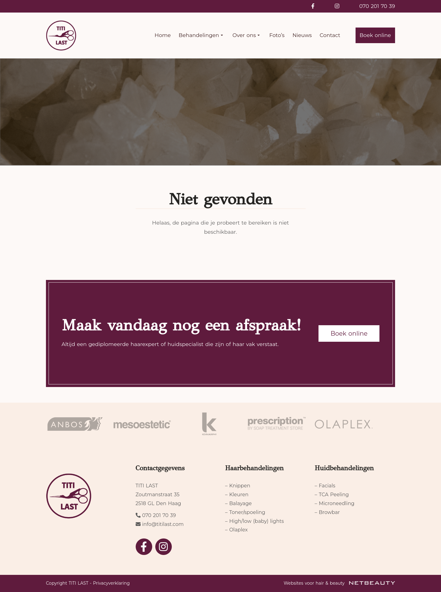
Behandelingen (201, 35)
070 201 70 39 (377, 6)
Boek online (375, 35)
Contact (330, 35)
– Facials (325, 486)
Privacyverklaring (111, 583)
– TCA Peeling (332, 494)
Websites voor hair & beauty (339, 583)
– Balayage (238, 503)
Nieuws (302, 35)
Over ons (246, 35)
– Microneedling (335, 503)
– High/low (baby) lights (254, 521)
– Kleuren (236, 494)
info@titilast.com (163, 524)
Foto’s (277, 35)
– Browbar (327, 512)
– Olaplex (236, 530)
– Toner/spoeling (245, 512)
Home (163, 35)
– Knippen (237, 486)
